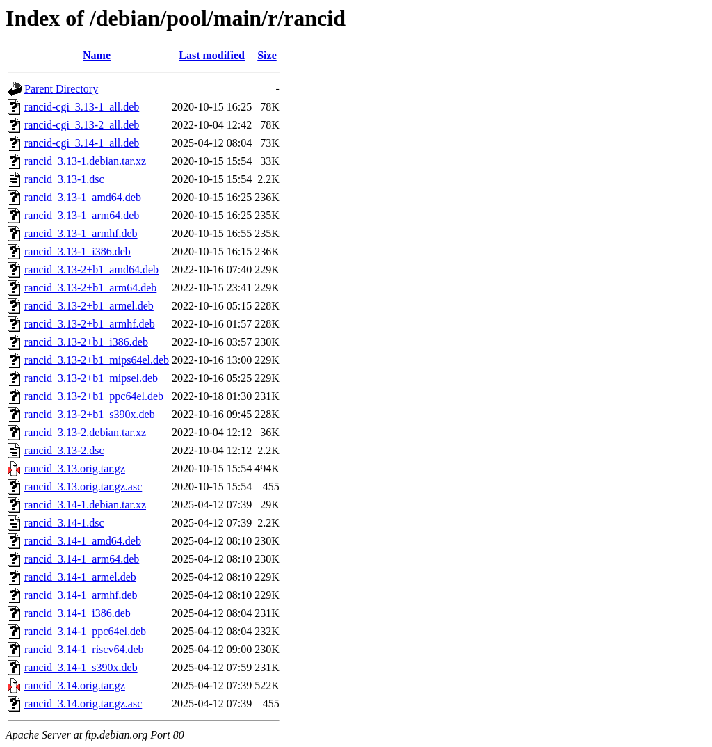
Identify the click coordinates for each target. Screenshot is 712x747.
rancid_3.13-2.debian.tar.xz (85, 432)
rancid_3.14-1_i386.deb (77, 613)
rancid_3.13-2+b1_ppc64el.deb (93, 396)
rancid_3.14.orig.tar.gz (74, 685)
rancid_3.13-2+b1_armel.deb (89, 306)
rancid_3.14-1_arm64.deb (81, 559)
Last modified (212, 55)
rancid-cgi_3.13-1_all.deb (81, 107)
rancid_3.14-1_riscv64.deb (84, 649)
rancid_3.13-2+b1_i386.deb (86, 342)
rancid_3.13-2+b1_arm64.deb (90, 288)
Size (267, 55)
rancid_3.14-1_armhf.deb (81, 595)
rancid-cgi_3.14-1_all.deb (81, 143)
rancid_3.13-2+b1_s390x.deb (89, 414)
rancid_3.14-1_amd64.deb (82, 541)
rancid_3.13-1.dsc (64, 179)
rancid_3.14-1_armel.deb (80, 577)
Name (97, 55)
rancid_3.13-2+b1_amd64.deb (91, 269)
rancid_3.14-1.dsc (64, 523)
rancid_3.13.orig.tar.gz (74, 468)
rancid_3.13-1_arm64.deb (81, 215)
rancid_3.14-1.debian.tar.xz (85, 505)
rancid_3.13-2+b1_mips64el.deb (96, 360)
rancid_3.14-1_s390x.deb (81, 667)
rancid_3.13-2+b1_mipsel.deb (91, 378)
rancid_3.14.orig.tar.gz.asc (83, 703)
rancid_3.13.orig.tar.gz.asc (83, 486)
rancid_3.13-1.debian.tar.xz (85, 161)
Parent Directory (61, 89)
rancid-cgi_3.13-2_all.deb (81, 125)
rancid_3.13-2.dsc (64, 450)
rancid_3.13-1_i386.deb (77, 251)
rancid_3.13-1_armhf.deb (81, 233)
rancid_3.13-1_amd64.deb (82, 197)
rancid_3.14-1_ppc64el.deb (85, 631)
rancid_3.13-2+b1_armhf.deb (89, 324)
